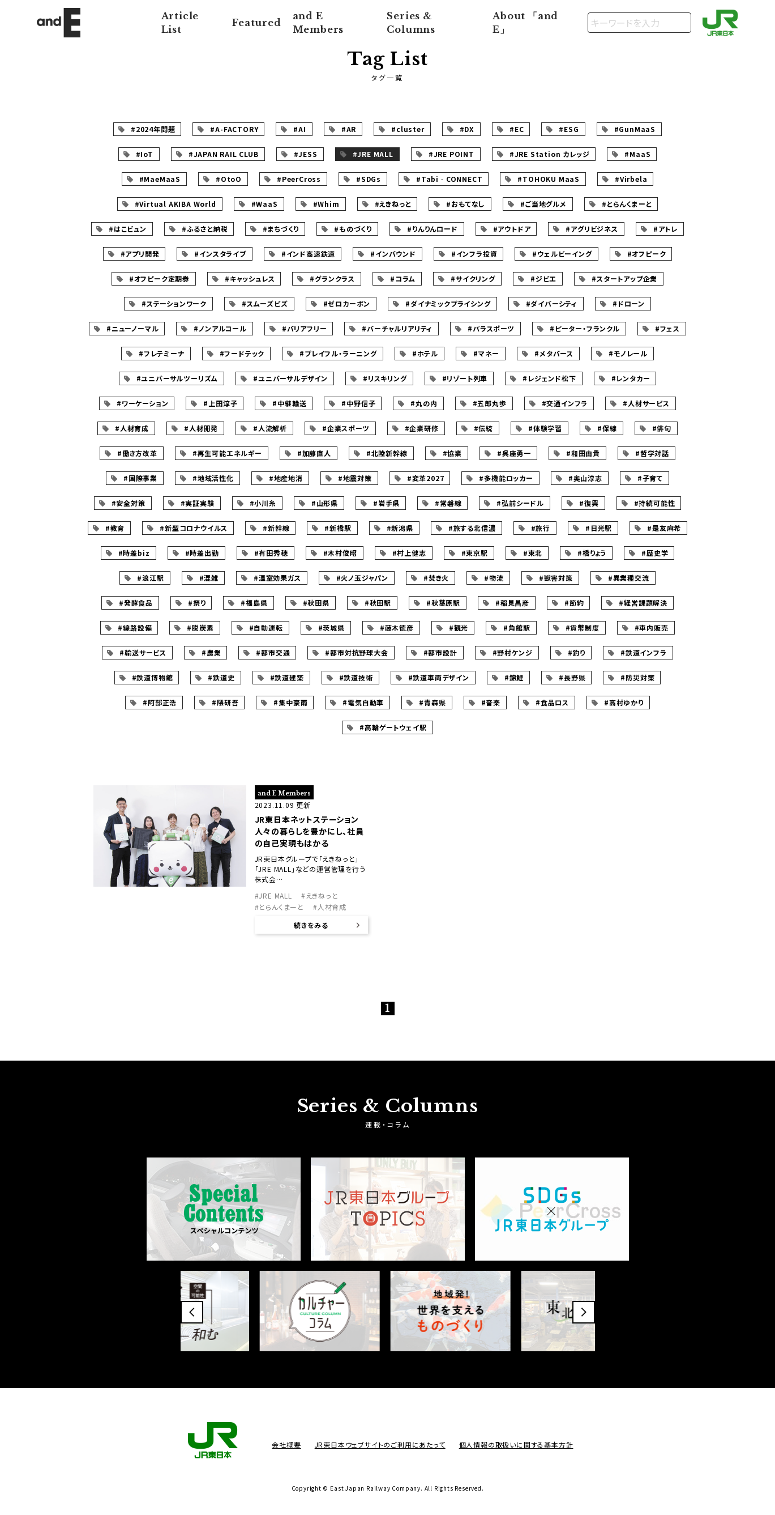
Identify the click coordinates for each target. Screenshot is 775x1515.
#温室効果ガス (277, 577)
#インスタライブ (220, 253)
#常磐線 (448, 503)
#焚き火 (436, 577)
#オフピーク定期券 (159, 278)
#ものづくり (353, 228)
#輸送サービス (142, 652)
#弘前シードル (520, 503)
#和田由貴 (583, 453)
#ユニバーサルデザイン (290, 378)
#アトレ (665, 228)
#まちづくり (281, 228)
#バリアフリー (304, 328)
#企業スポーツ (346, 428)
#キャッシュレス (250, 278)
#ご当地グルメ (543, 203)
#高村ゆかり (624, 702)
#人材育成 (132, 428)
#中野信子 (358, 403)
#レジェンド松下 (549, 378)
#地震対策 (355, 478)
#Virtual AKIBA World (175, 203)
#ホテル (425, 353)
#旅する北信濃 (472, 528)
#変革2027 (425, 478)
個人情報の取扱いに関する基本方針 (516, 1444)
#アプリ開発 (140, 253)
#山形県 (324, 503)
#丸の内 (423, 403)
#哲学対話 (652, 453)
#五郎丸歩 (490, 403)
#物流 (493, 577)
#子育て (650, 478)
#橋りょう (591, 553)
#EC (516, 129)
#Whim (326, 203)
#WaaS (264, 203)
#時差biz (134, 553)
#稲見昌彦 (512, 602)
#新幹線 (276, 528)
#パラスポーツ (491, 328)
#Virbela (631, 179)
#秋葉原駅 (443, 602)
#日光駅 (598, 528)
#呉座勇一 (514, 453)
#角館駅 (516, 627)
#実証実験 (198, 503)
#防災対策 (637, 677)
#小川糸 (263, 503)
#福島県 (254, 602)
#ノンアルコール (220, 328)
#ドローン (629, 303)
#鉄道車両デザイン (438, 677)
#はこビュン (128, 228)
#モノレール (628, 353)
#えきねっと (393, 203)
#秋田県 (316, 602)
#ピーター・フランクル (585, 328)
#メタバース (553, 353)
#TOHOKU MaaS (548, 179)
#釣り (576, 652)
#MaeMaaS (160, 179)
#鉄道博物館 (152, 677)
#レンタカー (630, 378)
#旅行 (540, 528)
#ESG (569, 129)
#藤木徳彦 (397, 627)
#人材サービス (646, 403)
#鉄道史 (221, 677)
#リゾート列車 (465, 378)
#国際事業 (140, 478)
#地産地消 (286, 478)
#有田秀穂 (271, 553)
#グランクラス (332, 278)
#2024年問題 (153, 129)
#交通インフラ (565, 403)
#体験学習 (545, 428)
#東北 (532, 553)
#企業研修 (422, 428)
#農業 (211, 652)
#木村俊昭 (340, 553)
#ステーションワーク (174, 303)
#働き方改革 (137, 453)
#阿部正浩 (160, 702)
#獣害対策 (556, 577)
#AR (348, 129)
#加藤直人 (314, 453)
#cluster (407, 129)
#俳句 (661, 428)
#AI (299, 129)
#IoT (144, 154)
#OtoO (229, 179)
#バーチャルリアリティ (397, 328)
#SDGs (368, 179)
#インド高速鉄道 (308, 253)
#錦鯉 (514, 677)
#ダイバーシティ (551, 303)
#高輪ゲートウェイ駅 (392, 727)
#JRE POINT (451, 154)
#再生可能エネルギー (227, 453)
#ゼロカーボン (347, 303)
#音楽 (490, 702)
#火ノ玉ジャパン (362, 577)
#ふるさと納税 (205, 228)
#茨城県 (331, 627)
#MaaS (637, 154)
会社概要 (286, 1444)
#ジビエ (543, 278)
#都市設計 (440, 652)
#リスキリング (385, 378)
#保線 (606, 428)
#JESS (306, 154)
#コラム (403, 278)
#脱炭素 (200, 627)
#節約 (574, 602)
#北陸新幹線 (387, 453)
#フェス (667, 328)
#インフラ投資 (474, 253)
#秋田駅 (378, 602)
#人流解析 (270, 428)
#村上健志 (409, 553)
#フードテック (242, 353)
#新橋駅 (337, 528)
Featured (256, 22)
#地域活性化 (213, 478)
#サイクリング (473, 278)
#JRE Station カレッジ (549, 154)
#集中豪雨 (290, 702)
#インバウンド (393, 253)
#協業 (452, 453)
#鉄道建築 (287, 677)
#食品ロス (552, 702)
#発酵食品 (136, 602)
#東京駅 (474, 553)
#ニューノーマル (132, 328)
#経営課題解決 (643, 602)
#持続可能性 (654, 503)
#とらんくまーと (627, 203)
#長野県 (572, 677)
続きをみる (311, 925)
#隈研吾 (225, 702)
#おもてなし (465, 203)
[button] (192, 1312)
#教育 (115, 528)
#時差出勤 (202, 553)
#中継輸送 (289, 403)
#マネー (486, 353)
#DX (467, 129)
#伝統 (483, 428)
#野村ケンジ (513, 652)
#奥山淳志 (585, 478)
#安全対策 (128, 503)
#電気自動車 (363, 702)
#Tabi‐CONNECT (449, 179)
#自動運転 (266, 627)
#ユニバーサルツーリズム (177, 378)
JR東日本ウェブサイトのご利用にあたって (380, 1444)
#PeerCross (299, 179)
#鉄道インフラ (643, 652)
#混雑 (209, 577)
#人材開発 (201, 428)
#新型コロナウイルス (194, 528)
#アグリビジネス (592, 228)
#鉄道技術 (356, 677)
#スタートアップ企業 (624, 278)
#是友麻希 (664, 528)
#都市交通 (273, 652)
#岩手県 (386, 503)
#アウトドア (512, 228)
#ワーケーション (142, 403)
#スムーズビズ (265, 303)
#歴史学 (654, 553)
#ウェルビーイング (562, 253)
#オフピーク (646, 253)
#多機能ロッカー (506, 478)
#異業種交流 (628, 577)
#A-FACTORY (234, 129)
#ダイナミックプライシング (447, 303)
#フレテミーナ (162, 353)
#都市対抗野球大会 (356, 652)
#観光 (458, 627)
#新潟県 (400, 528)
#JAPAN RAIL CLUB (224, 154)
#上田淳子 (220, 403)
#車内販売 (652, 627)
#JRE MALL (373, 154)
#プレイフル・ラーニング (338, 353)
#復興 (588, 503)
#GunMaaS (635, 129)
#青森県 (432, 702)
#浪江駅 (150, 577)
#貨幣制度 (583, 627)
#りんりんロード (432, 228)
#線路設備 (135, 627)
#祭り (196, 602)
